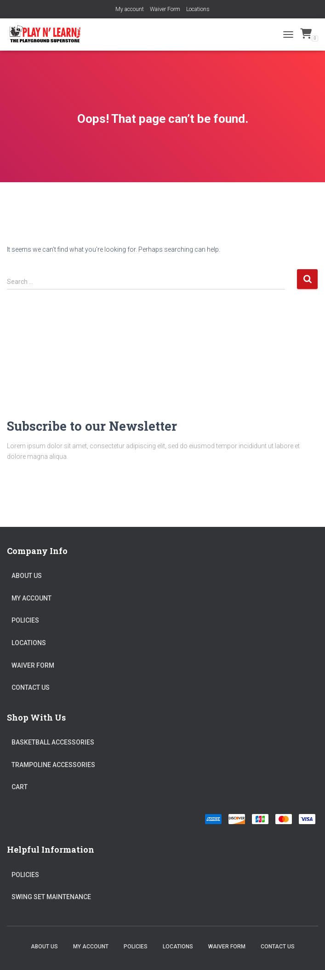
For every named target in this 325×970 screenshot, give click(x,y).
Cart (19, 787)
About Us (26, 575)
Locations (198, 9)
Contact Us (30, 687)
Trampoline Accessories (53, 764)
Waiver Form (165, 9)
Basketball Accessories (52, 742)
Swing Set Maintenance (51, 897)
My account (129, 9)
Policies (25, 620)
